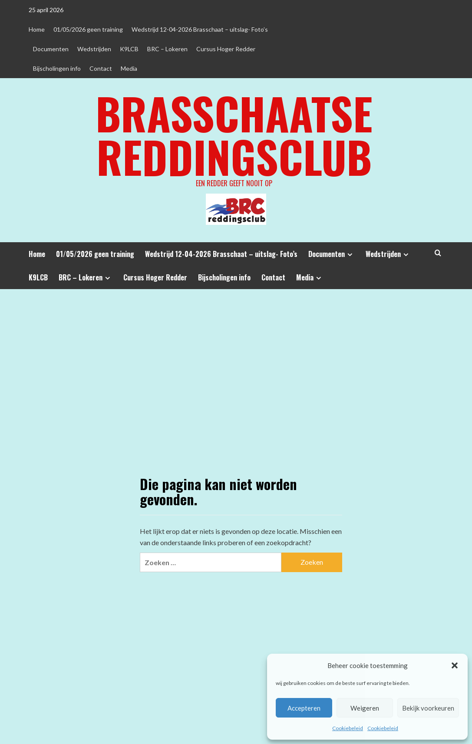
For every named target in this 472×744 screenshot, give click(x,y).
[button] (454, 665)
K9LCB (129, 49)
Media (129, 68)
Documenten (51, 49)
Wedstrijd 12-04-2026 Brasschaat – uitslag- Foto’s (200, 29)
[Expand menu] (350, 254)
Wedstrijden (94, 49)
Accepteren (303, 708)
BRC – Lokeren (167, 49)
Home (37, 29)
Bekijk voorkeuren (428, 708)
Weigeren (364, 708)
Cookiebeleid (347, 728)
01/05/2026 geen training (88, 29)
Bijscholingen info (57, 68)
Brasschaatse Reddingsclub (234, 134)
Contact (100, 68)
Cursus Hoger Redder (225, 49)
